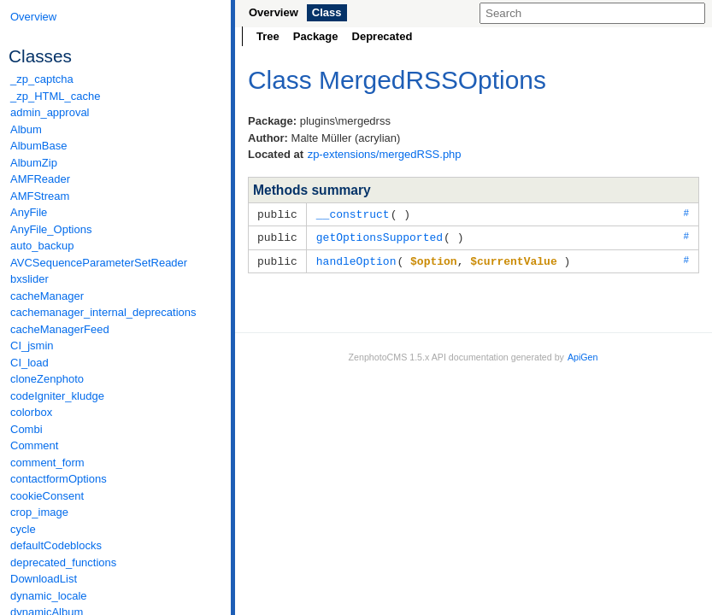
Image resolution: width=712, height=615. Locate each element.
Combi (26, 429)
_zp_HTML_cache (55, 96)
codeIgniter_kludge (57, 396)
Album (26, 129)
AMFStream (39, 196)
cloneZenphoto (47, 378)
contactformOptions (58, 478)
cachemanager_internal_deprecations (103, 312)
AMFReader (40, 179)
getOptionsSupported (379, 235)
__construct (353, 213)
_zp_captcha (42, 79)
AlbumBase (38, 145)
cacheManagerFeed (59, 329)
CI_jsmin (32, 345)
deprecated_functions (63, 562)
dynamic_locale (48, 595)
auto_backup (42, 245)
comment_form (47, 462)
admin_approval (50, 112)
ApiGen (583, 354)
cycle (23, 529)
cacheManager (47, 296)
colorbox (31, 412)
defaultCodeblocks (56, 545)
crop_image (39, 512)
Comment (34, 445)
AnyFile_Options (50, 229)
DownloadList (43, 578)
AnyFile (28, 212)
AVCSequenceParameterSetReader (98, 262)
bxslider (29, 278)
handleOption (356, 258)
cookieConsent (47, 495)
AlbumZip (33, 162)
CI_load (29, 362)
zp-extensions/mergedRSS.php (385, 154)
